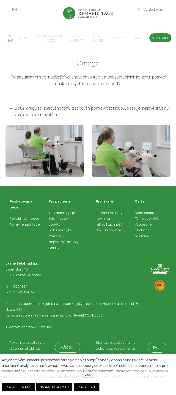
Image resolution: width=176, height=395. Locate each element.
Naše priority (145, 209)
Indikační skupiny (109, 209)
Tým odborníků (146, 215)
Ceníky (54, 244)
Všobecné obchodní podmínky (143, 227)
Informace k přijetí (63, 209)
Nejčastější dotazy (64, 238)
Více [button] (168, 35)
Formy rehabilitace (25, 221)
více (88, 374)
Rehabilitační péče (24, 215)
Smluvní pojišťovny (110, 227)
